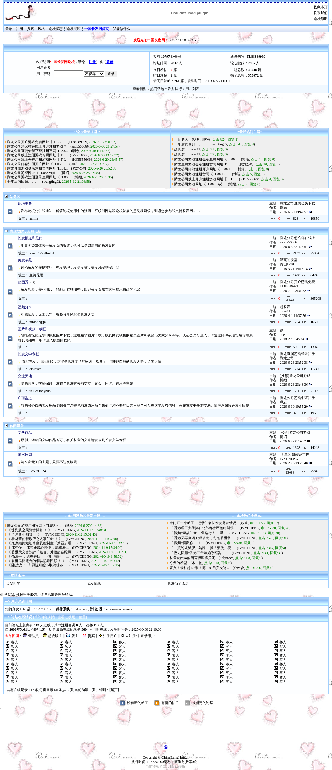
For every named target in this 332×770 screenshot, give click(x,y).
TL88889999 (78, 142)
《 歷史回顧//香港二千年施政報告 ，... (199, 553)
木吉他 (197, 563)
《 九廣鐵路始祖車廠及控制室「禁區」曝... (40, 543)
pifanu (33, 322)
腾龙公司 (79, 168)
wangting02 (51, 182)
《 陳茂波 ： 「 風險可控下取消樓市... (36, 565)
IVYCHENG (289, 459)
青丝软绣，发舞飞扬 (25, 231)
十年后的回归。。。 (23, 182)
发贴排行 (175, 89)
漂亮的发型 (288, 260)
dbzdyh (49, 253)
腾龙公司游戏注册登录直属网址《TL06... (38, 177)
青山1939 (287, 264)
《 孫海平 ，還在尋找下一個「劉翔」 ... (38, 556)
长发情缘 (94, 583)
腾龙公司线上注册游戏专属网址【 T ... (36, 155)
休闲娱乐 (17, 426)
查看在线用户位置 (72, 617)
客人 (14, 642)
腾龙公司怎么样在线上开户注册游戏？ (37, 146)
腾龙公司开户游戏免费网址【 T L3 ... (35, 142)
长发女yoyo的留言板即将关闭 (192, 558)
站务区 (15, 197)
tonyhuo (44, 391)
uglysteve (226, 558)
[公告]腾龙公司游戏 (295, 432)
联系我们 (321, 13)
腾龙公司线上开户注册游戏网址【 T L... (37, 160)
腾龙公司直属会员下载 (297, 203)
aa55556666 (80, 146)
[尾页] (114, 690)
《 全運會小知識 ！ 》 (24, 534)
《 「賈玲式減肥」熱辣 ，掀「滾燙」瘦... (202, 548)
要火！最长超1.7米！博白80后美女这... (199, 568)
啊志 (75, 151)
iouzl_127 (36, 253)
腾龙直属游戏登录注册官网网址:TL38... (37, 168)
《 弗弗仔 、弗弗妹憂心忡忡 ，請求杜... (38, 548)
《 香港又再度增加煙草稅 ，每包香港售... (202, 538)
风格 (41, 29)
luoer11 (194, 149)
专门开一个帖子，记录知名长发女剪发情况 (203, 523)
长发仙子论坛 (178, 583)
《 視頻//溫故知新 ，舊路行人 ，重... (198, 533)
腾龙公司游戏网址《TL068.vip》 (32, 173)
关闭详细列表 (44, 617)
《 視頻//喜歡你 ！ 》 (186, 543)
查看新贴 (140, 89)
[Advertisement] (166, 115)
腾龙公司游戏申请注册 (297, 398)
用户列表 (192, 89)
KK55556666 (82, 160)
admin (33, 218)
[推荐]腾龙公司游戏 (295, 376)
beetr (283, 335)
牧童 (244, 523)
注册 (19, 29)
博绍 (74, 164)
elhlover (35, 369)
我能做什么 (121, 29)
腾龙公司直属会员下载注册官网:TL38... (37, 151)
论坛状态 (56, 29)
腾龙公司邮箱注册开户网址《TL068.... (36, 164)
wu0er (33, 391)
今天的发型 (178, 563)
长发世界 (13, 583)
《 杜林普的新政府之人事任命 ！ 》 (34, 539)
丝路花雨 (36, 275)
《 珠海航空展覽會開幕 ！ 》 (29, 530)
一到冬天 (181, 139)
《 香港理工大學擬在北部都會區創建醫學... (203, 528)
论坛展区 (73, 29)
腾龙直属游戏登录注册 (297, 354)
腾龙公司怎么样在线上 (297, 238)
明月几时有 (202, 139)
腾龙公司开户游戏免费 (297, 282)
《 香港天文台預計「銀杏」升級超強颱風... (40, 552)
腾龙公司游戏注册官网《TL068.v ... (201, 174)
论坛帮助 (321, 19)
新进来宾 (237, 57)
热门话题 (157, 89)
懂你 (42, 322)
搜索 (30, 29)
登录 (8, 29)
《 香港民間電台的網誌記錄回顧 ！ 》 (36, 561)
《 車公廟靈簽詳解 (294, 454)
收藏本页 (321, 7)
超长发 (179, 149)
